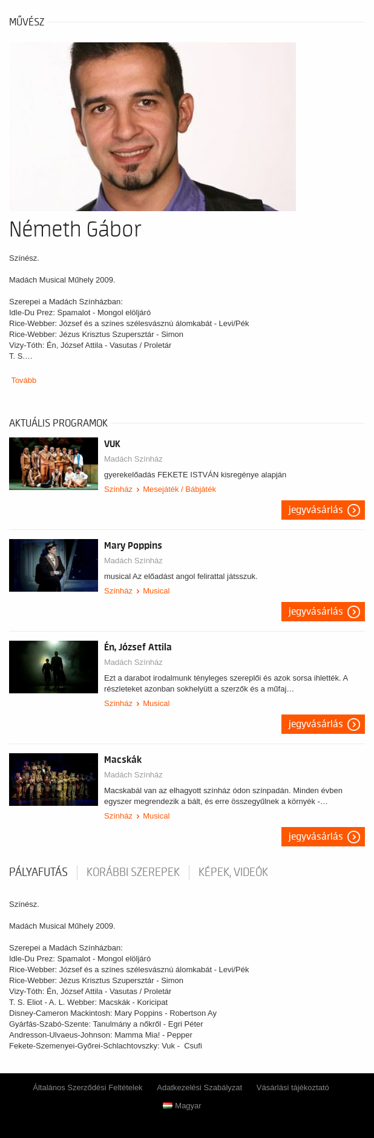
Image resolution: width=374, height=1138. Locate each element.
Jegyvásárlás (316, 510)
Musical (156, 590)
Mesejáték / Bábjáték (179, 489)
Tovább (23, 380)
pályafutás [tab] (38, 872)
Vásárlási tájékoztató (293, 1087)
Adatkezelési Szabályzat (199, 1087)
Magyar (182, 1105)
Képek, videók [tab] (233, 872)
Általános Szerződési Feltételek (87, 1087)
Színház (118, 489)
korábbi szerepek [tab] (133, 872)
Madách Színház (133, 458)
